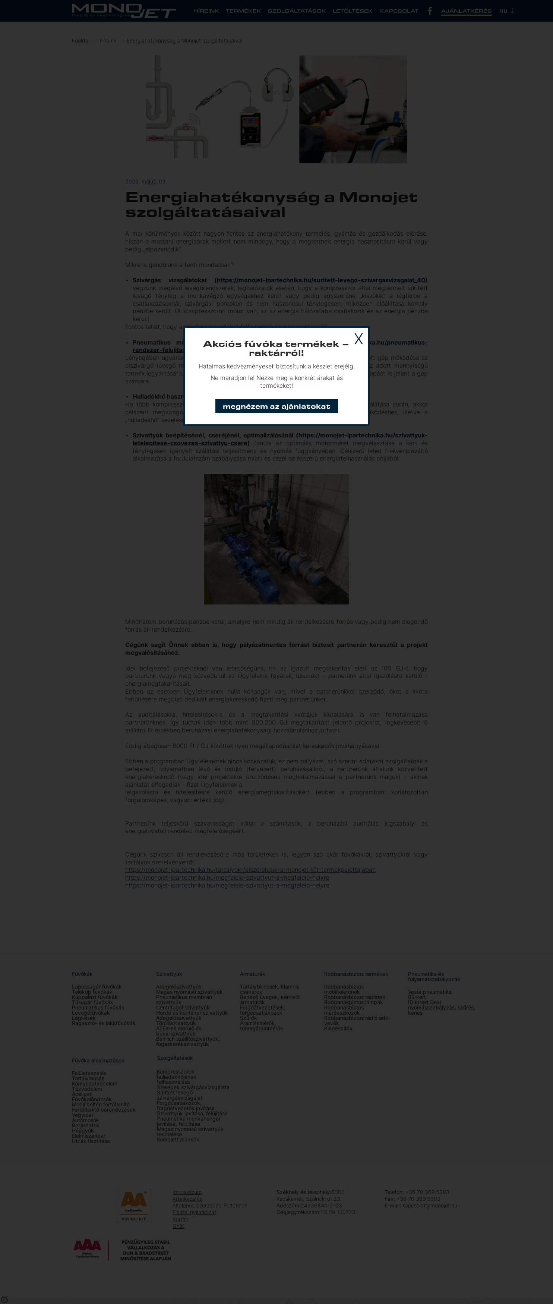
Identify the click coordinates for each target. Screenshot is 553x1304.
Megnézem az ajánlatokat (277, 406)
